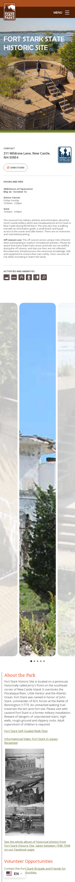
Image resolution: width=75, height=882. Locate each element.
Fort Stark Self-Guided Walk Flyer (26, 731)
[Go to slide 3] (37, 661)
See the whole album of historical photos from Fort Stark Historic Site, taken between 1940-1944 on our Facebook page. (37, 845)
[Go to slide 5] (44, 661)
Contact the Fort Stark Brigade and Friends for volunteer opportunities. (35, 870)
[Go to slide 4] (40, 661)
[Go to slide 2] (34, 661)
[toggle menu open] (61, 12)
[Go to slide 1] (31, 661)
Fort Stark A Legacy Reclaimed (31, 741)
